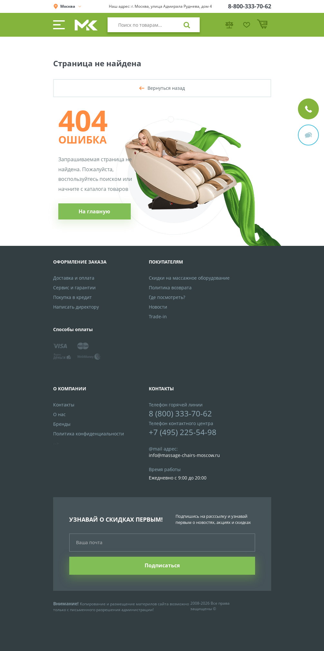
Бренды (62, 424)
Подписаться (162, 565)
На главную (94, 211)
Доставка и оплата (73, 278)
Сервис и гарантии (74, 287)
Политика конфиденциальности (88, 434)
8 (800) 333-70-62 (180, 413)
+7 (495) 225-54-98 (182, 432)
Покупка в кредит (72, 297)
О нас (59, 414)
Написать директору (76, 307)
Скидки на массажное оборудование (189, 278)
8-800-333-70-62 (249, 6)
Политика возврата (170, 287)
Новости (158, 307)
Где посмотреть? (167, 297)
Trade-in (158, 316)
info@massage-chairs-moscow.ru (184, 455)
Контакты (63, 405)
